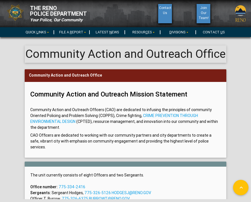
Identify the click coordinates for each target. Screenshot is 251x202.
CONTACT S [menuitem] (214, 32)
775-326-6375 (75, 198)
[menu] (71, 31)
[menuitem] (36, 31)
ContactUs (165, 10)
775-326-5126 (97, 192)
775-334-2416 (71, 186)
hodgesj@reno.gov (131, 192)
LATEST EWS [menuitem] (107, 32)
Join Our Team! (203, 13)
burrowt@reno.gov (109, 198)
